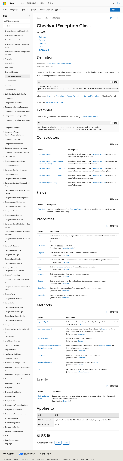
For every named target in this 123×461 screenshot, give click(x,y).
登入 (118, 3)
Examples (42, 40)
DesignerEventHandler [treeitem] (13, 259)
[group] (78, 88)
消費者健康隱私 (53, 459)
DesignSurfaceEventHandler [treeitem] (15, 316)
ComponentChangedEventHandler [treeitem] (17, 111)
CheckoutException (90, 116)
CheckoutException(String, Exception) (51, 168)
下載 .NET (115, 10)
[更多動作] (117, 18)
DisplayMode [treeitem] (9, 336)
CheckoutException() (45, 154)
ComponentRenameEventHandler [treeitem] (17, 152)
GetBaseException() (45, 329)
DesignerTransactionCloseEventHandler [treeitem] (17, 288)
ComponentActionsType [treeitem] (13, 103)
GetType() (41, 355)
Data (39, 236)
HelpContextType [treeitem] (11, 349)
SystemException (74, 96)
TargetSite (41, 295)
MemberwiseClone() (45, 362)
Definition (42, 37)
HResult (40, 260)
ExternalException (91, 96)
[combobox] (16, 21)
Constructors (43, 43)
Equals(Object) (43, 322)
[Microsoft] (4, 3)
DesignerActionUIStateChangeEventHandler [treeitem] (17, 232)
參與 (33, 459)
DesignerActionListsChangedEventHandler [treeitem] (17, 191)
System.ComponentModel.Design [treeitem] (17, 31)
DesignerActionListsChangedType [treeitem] (17, 197)
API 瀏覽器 (56, 18)
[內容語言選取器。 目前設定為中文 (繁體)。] (8, 454)
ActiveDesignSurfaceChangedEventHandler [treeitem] (17, 53)
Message (41, 274)
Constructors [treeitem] (11, 81)
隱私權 (40, 459)
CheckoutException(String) (47, 182)
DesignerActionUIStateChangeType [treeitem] (17, 240)
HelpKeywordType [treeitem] (11, 358)
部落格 (24, 459)
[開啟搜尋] (113, 3)
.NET (46, 18)
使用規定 (67, 459)
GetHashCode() (43, 338)
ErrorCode (41, 245)
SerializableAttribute (54, 102)
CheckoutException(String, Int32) (50, 175)
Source (40, 281)
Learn (39, 18)
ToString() (41, 369)
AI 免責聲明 (6, 459)
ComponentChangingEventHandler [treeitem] (17, 121)
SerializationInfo (105, 345)
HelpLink (41, 252)
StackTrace (42, 288)
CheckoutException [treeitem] (14, 76)
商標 (75, 459)
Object (50, 96)
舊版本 (16, 459)
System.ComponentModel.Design (59, 63)
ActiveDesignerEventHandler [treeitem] (15, 40)
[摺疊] (29, 16)
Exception (60, 96)
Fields (41, 46)
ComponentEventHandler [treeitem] (14, 143)
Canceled (41, 209)
